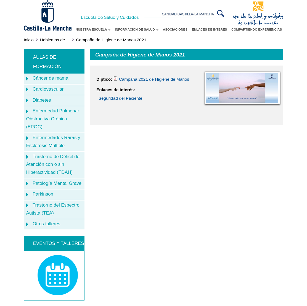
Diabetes (42, 100)
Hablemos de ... (55, 39)
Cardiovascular (48, 89)
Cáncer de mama (50, 78)
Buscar (221, 13)
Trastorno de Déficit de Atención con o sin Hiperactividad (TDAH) (53, 164)
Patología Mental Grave (57, 183)
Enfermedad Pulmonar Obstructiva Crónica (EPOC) (52, 118)
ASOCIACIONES (175, 29)
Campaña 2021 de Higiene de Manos (151, 79)
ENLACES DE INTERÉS (209, 29)
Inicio (29, 39)
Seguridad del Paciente (120, 98)
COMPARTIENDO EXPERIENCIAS (256, 29)
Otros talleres (46, 223)
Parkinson (43, 194)
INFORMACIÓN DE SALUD (136, 29)
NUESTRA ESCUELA (93, 29)
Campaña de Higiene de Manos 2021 (111, 39)
